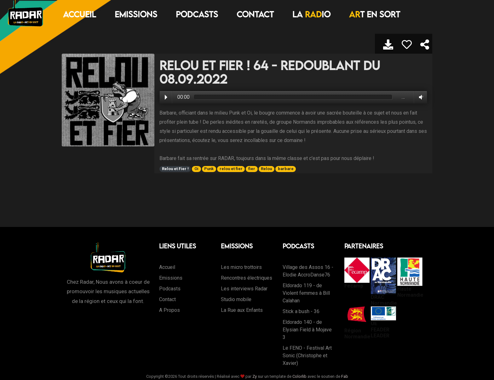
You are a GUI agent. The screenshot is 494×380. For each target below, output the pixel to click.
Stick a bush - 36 (301, 311)
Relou (266, 168)
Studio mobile (236, 299)
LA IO (311, 14)
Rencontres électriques (246, 278)
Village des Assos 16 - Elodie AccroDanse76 (308, 271)
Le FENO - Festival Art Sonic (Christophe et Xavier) (307, 355)
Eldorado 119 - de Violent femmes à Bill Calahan (306, 293)
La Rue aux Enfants (242, 310)
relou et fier (231, 168)
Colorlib (299, 376)
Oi (196, 168)
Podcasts (197, 14)
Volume (420, 97)
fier (251, 168)
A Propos (169, 310)
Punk (209, 168)
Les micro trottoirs (241, 267)
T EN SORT (374, 14)
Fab (344, 376)
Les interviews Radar (244, 289)
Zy (254, 376)
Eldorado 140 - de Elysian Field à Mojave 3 (307, 329)
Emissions (136, 14)
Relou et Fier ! (175, 168)
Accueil (79, 14)
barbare (286, 168)
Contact (255, 14)
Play (166, 97)
